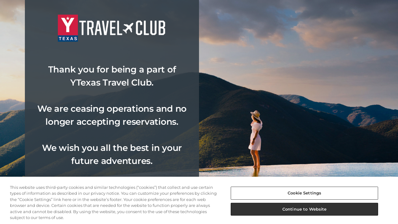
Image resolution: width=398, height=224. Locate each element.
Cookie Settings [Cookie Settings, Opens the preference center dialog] (304, 192)
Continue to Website (304, 208)
